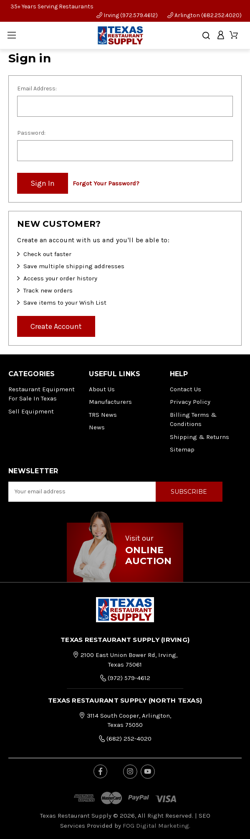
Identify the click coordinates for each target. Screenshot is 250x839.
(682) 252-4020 (125, 738)
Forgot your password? (106, 183)
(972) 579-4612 (125, 678)
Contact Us (185, 389)
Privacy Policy (190, 401)
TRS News (103, 414)
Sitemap (182, 449)
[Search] (206, 35)
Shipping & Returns (199, 437)
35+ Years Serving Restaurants (51, 6)
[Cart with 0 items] (234, 35)
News (97, 427)
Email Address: (37, 88)
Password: (31, 132)
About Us (102, 389)
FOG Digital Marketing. (156, 825)
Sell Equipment (31, 411)
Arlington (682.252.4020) (204, 15)
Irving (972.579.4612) (127, 15)
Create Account (56, 326)
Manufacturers (110, 401)
